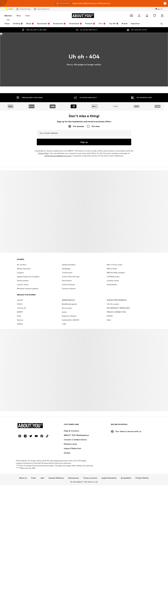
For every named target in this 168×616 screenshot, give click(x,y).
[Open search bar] (160, 23)
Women (8, 15)
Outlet (9, 9)
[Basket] (162, 15)
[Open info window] (165, 3)
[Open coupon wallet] (131, 15)
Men (19, 15)
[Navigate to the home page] (83, 15)
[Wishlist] (154, 15)
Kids (28, 15)
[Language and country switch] (159, 9)
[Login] (139, 15)
